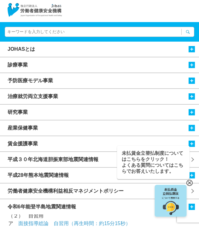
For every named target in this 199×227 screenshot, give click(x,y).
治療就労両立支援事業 (101, 96)
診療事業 (101, 65)
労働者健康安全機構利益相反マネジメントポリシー (66, 191)
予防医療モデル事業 (101, 81)
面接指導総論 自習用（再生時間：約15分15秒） (74, 223)
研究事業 (101, 112)
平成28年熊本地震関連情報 (101, 175)
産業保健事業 (101, 128)
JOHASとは (101, 49)
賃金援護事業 (101, 144)
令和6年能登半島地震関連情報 (101, 207)
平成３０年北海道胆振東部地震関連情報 (53, 159)
